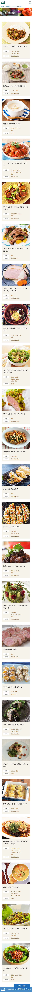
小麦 (12, 53)
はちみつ (13, 379)
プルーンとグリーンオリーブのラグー (15, 928)
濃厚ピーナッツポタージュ (12, 124)
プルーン (13, 570)
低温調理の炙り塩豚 (10, 649)
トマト (12, 51)
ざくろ (12, 975)
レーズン (17, 51)
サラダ (12, 383)
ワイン (17, 570)
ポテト (19, 214)
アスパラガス (14, 214)
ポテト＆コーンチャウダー (12, 887)
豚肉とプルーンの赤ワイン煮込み (14, 566)
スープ (12, 133)
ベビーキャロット (15, 893)
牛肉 (15, 53)
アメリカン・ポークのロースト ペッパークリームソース (15, 289)
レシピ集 (20, 6)
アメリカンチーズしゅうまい (12, 687)
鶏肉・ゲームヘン (15, 533)
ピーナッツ (17, 128)
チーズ (12, 335)
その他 (12, 773)
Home (2, 6)
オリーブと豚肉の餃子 (10, 489)
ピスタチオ (13, 612)
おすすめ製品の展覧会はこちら (22, 987)
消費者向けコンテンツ (11, 6)
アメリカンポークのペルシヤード (14, 414)
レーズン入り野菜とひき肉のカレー (15, 46)
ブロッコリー (14, 614)
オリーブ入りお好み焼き (11, 526)
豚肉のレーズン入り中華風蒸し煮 (14, 86)
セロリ (12, 128)
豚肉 (18, 53)
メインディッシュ (15, 56)
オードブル (13, 694)
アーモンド (13, 170)
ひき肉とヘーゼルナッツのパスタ (14, 451)
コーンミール (14, 892)
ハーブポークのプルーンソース (13, 724)
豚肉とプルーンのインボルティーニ (15, 804)
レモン (12, 381)
